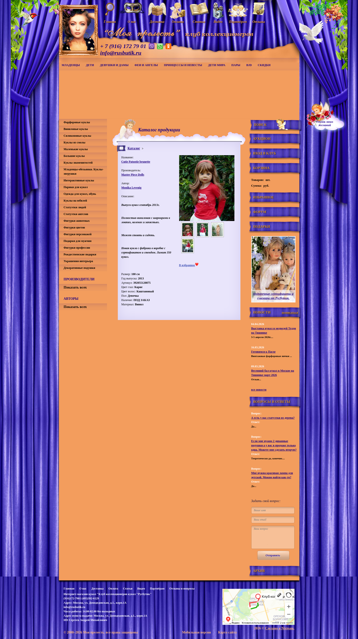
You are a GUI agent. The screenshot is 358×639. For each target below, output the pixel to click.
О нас (83, 588)
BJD (249, 65)
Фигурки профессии (77, 247)
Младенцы (71, 65)
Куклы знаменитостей (78, 162)
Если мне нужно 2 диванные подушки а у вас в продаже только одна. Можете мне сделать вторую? (274, 445)
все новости (259, 389)
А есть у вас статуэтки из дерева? (273, 417)
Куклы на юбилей (75, 200)
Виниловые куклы (76, 129)
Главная (69, 588)
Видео (141, 588)
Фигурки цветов (74, 227)
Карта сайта (227, 632)
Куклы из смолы (74, 142)
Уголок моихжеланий (324, 123)
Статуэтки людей (75, 207)
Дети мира (217, 65)
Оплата (113, 588)
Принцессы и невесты (183, 65)
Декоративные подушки (79, 268)
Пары (235, 65)
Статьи (127, 588)
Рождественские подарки (80, 254)
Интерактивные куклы (79, 180)
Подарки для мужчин (78, 241)
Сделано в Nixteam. (280, 628)
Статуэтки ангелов (76, 214)
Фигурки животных (77, 220)
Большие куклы (74, 156)
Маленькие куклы (76, 149)
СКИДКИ (264, 65)
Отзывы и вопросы (182, 588)
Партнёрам (157, 588)
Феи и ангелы (146, 65)
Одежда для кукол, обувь (80, 194)
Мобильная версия (196, 632)
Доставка (97, 588)
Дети (90, 65)
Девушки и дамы (114, 65)
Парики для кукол (76, 187)
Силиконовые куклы (77, 135)
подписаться (290, 312)
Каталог (134, 148)
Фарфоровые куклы (77, 122)
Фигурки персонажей (78, 234)
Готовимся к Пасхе (263, 351)
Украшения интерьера (78, 261)
